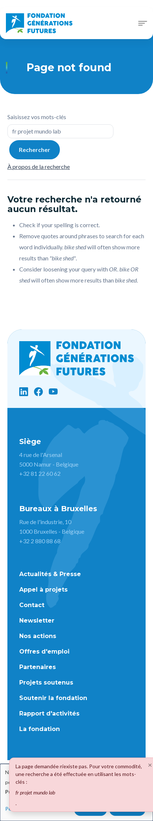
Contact (31, 605)
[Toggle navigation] (142, 23)
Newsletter (36, 620)
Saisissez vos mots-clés (36, 116)
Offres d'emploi (44, 651)
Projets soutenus (46, 682)
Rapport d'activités (49, 713)
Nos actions (37, 636)
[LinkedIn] (23, 391)
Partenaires (37, 667)
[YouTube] (53, 391)
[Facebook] (38, 391)
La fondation (39, 728)
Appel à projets (43, 589)
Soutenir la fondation (53, 698)
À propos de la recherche (38, 166)
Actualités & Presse (50, 574)
